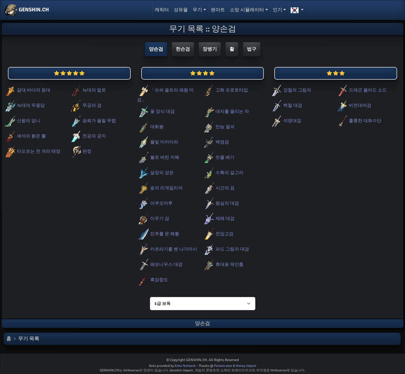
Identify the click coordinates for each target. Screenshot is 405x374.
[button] (297, 10)
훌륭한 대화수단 (358, 120)
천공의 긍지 (87, 136)
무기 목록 (28, 338)
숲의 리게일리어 (160, 188)
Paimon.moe (223, 366)
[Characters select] (202, 303)
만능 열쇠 (218, 127)
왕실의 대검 (220, 203)
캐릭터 (162, 10)
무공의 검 (85, 105)
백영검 (215, 142)
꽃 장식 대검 (156, 111)
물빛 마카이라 (157, 142)
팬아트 (218, 10)
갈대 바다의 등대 (27, 90)
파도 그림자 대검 (225, 249)
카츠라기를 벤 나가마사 (167, 249)
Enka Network (185, 366)
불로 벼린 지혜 (158, 157)
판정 (80, 151)
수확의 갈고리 (222, 172)
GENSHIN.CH (26, 10)
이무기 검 (153, 218)
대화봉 (150, 127)
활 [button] (232, 49)
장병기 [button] (210, 49)
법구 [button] (251, 49)
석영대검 (285, 120)
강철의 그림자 (290, 90)
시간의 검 (218, 188)
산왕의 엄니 (22, 120)
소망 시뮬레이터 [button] (247, 10)
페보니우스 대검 (160, 264)
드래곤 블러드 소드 (361, 90)
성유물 (181, 10)
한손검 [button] (183, 49)
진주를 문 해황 (158, 234)
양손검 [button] (156, 49)
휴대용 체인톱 (222, 264)
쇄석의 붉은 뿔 (25, 136)
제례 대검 (218, 218)
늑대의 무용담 (24, 105)
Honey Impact (246, 366)
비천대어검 (353, 105)
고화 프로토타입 (225, 90)
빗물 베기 (218, 157)
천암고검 (217, 234)
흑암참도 (152, 279)
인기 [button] (277, 10)
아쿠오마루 (155, 203)
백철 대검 (286, 105)
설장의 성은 (155, 172)
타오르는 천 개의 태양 (32, 151)
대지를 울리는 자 (225, 111)
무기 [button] (197, 10)
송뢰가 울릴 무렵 (92, 120)
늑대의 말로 (87, 90)
